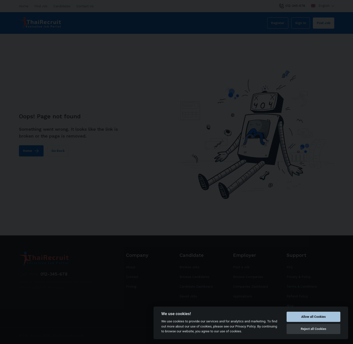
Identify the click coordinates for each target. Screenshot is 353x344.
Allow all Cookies (313, 316)
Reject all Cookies (313, 329)
